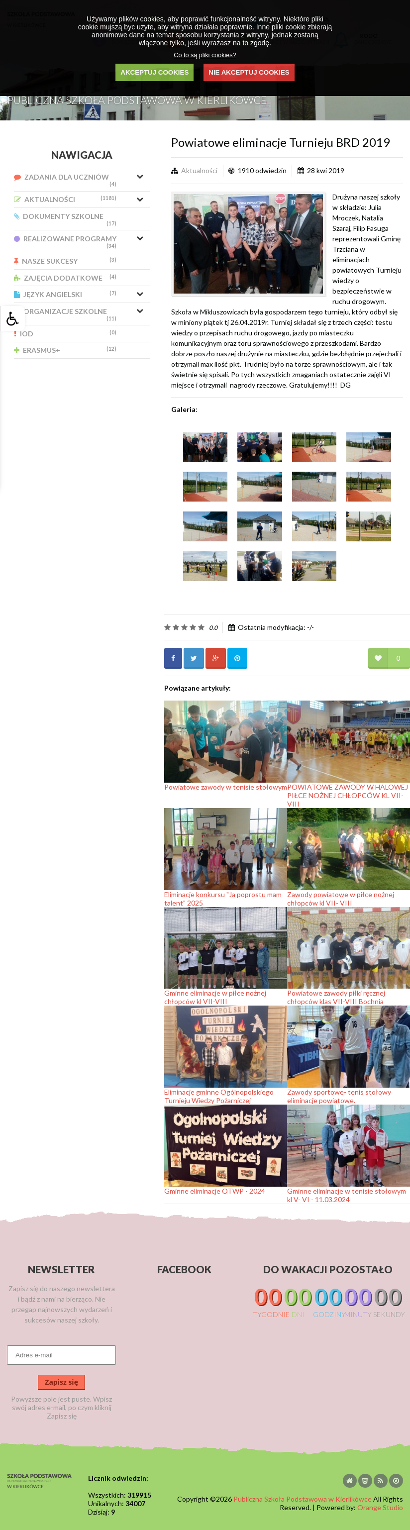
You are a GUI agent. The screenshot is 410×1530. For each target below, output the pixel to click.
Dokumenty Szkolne (65, 219)
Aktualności (65, 199)
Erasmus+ (65, 350)
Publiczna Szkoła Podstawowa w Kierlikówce (302, 1499)
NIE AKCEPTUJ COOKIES (248, 72)
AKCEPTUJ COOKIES (154, 72)
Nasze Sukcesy (65, 261)
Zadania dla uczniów (65, 180)
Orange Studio (380, 1507)
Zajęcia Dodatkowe (65, 278)
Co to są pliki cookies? (205, 55)
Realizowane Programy (65, 241)
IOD (65, 333)
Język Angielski (65, 294)
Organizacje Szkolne (65, 314)
